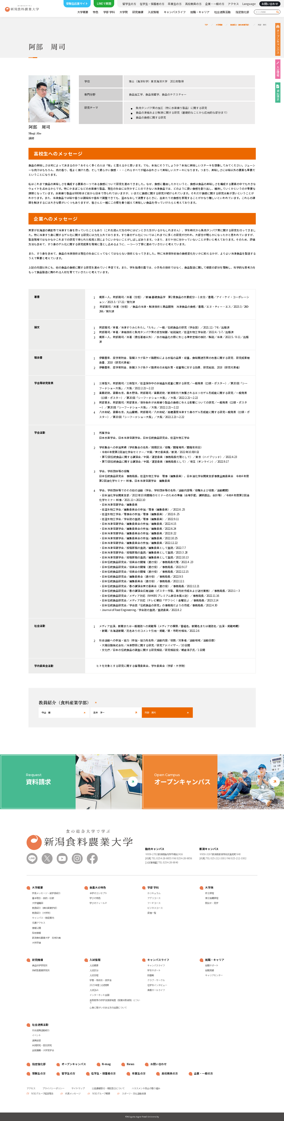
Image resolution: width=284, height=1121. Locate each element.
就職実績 (209, 970)
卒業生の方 (175, 3)
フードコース (153, 903)
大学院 (123, 12)
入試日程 (94, 975)
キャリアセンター (214, 975)
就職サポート (211, 965)
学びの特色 (95, 898)
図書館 (150, 975)
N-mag (106, 1064)
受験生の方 (39, 1073)
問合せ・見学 (211, 903)
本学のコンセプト (98, 893)
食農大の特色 (98, 887)
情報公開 (36, 928)
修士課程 (209, 893)
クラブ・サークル (156, 980)
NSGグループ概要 (101, 1093)
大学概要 (82, 12)
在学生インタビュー (157, 985)
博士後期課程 (211, 898)
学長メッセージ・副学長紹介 (46, 893)
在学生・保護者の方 (152, 3)
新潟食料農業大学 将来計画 (46, 937)
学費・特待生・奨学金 (100, 980)
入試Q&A (94, 990)
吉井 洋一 (98, 712)
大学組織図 (37, 903)
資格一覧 (151, 913)
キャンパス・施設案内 (43, 918)
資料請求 (278, 95)
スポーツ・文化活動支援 (133, 1093)
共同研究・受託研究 (42, 1045)
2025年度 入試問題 (99, 985)
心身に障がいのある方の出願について (108, 1007)
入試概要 (94, 965)
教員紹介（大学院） (42, 913)
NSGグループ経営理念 (42, 1093)
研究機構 (137, 12)
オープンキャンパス (278, 41)
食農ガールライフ (156, 990)
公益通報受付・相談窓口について (108, 1088)
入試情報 (153, 12)
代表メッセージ (73, 1093)
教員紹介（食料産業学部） (240, 24)
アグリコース (153, 898)
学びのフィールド (98, 903)
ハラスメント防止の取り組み (146, 1088)
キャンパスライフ (175, 12)
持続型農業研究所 (41, 970)
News (130, 1064)
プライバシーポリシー (53, 1088)
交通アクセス (38, 922)
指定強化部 (242, 12)
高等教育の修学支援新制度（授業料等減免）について (115, 1001)
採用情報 (36, 933)
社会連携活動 (222, 12)
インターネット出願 (99, 995)
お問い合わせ (270, 4)
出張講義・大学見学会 (43, 1050)
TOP (206, 24)
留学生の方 (129, 3)
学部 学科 (109, 12)
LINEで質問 (104, 3)
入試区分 (94, 970)
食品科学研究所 (39, 965)
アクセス (233, 3)
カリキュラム (153, 893)
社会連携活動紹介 (41, 1030)
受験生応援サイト (77, 3)
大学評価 (36, 942)
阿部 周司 (262, 24)
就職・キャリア (200, 12)
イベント (36, 1035)
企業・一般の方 (214, 3)
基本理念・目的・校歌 (43, 898)
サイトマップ (78, 1088)
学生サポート (153, 970)
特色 (95, 12)
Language (249, 3)
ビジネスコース (155, 908)
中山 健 (46, 712)
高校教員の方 (193, 3)
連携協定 (36, 1040)
